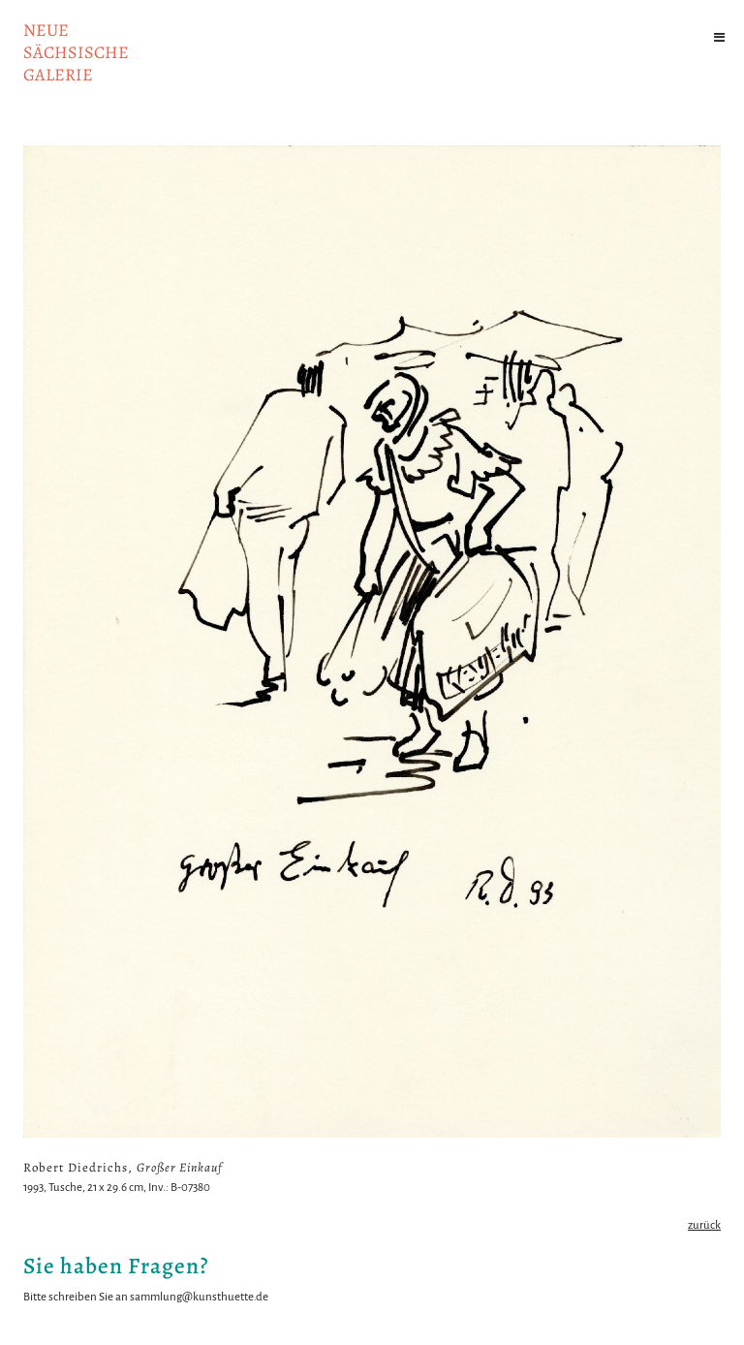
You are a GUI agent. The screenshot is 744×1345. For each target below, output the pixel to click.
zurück (704, 1225)
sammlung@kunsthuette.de (199, 1297)
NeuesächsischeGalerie (76, 52)
